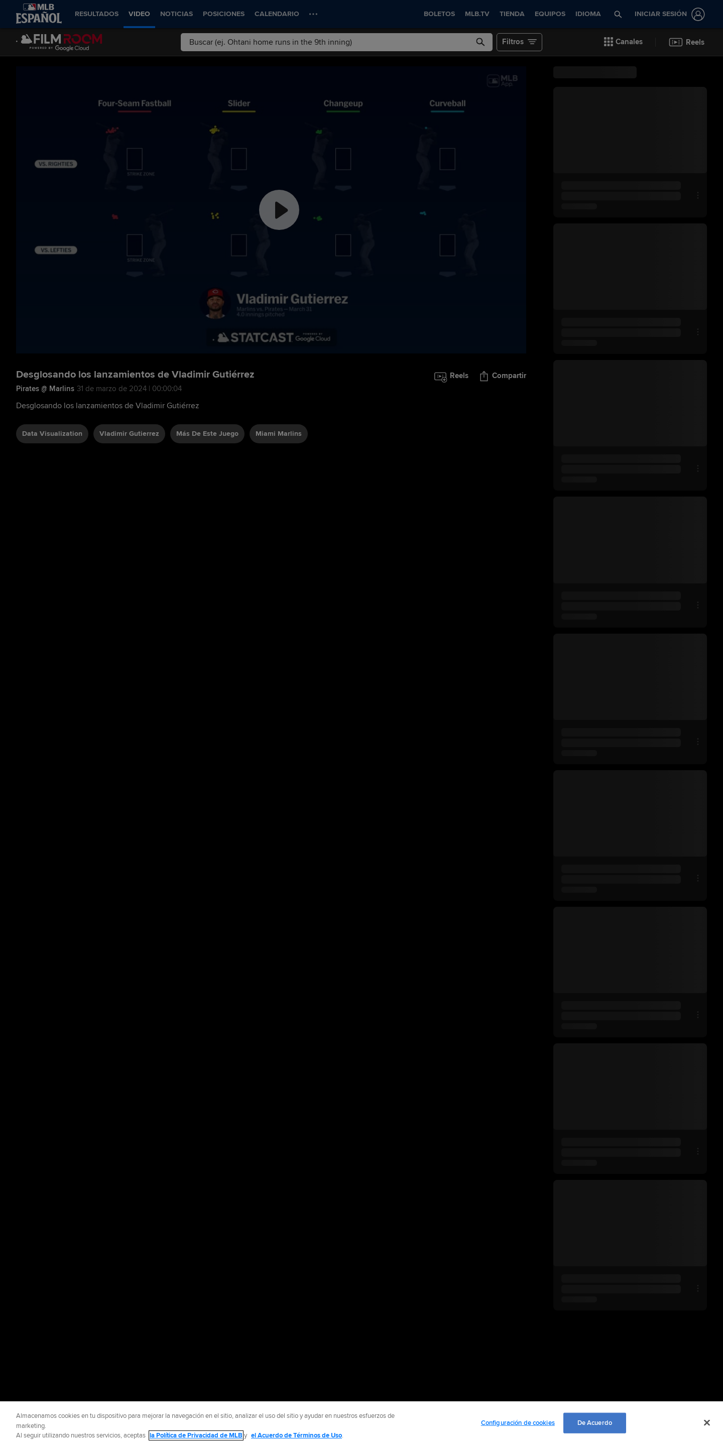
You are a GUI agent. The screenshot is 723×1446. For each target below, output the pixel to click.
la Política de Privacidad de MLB (196, 1435)
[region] (361, 1423)
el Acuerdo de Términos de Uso (296, 1435)
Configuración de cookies (518, 1422)
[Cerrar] (707, 1422)
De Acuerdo (594, 1422)
